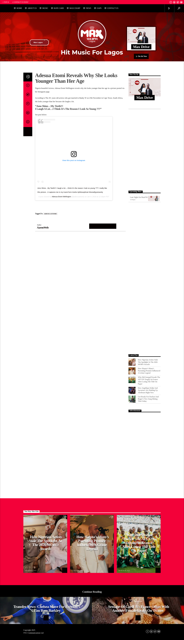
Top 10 (5, 2)
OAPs (99, 8)
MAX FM (28, 569)
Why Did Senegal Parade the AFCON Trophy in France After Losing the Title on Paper (149, 380)
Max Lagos (39, 42)
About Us (32, 8)
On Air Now (141, 56)
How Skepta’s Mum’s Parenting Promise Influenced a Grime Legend (149, 370)
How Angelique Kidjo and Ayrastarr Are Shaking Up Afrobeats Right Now (148, 390)
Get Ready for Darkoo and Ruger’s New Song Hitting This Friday (148, 399)
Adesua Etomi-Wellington (61, 197)
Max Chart (74, 8)
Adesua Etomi (50, 214)
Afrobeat (29, 517)
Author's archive (102, 226)
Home (19, 8)
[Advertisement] (144, 149)
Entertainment (124, 517)
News (88, 8)
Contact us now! (20, 2)
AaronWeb (43, 227)
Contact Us (112, 8)
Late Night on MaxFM (139, 197)
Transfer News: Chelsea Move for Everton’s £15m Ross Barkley (46, 609)
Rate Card (59, 8)
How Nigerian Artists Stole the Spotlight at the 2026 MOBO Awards (148, 362)
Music (45, 8)
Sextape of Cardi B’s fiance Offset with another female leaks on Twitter (138, 609)
